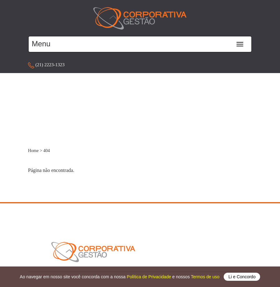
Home (33, 150)
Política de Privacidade (149, 276)
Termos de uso (206, 276)
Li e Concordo (241, 276)
